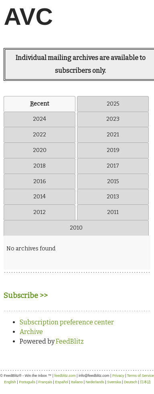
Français (45, 382)
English (10, 382)
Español (61, 382)
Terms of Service (140, 376)
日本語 (145, 382)
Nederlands (95, 382)
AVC (28, 16)
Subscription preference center (67, 322)
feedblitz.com (65, 376)
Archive (31, 332)
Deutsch (130, 382)
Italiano (77, 382)
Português (27, 382)
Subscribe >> (26, 295)
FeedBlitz (70, 341)
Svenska (114, 382)
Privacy (118, 376)
